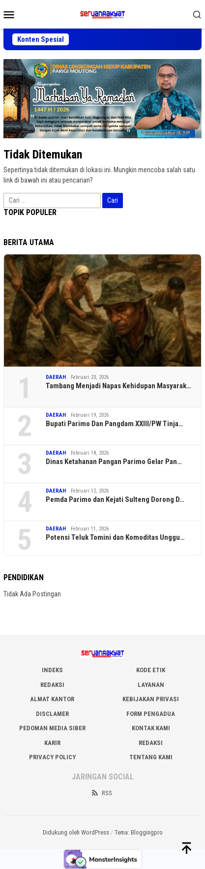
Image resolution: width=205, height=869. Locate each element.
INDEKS (52, 670)
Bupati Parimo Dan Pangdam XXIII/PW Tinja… (114, 423)
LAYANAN (151, 684)
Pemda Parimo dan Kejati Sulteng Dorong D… (115, 499)
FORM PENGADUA (150, 713)
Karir (52, 742)
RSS (101, 793)
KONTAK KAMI (151, 728)
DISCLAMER (52, 713)
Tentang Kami (151, 757)
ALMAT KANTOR (52, 699)
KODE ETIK (150, 670)
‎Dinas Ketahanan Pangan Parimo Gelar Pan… (114, 461)
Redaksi (151, 742)
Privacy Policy (52, 757)
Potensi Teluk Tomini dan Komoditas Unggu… (115, 537)
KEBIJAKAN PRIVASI (150, 699)
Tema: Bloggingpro (139, 832)
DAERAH (56, 377)
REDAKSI (52, 684)
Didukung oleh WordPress (76, 832)
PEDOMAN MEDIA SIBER (52, 728)
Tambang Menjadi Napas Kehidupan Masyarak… (118, 385)
